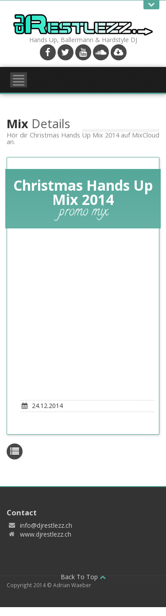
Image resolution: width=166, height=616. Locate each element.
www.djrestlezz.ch (45, 534)
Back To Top (83, 577)
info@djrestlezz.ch (46, 525)
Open (151, 4)
